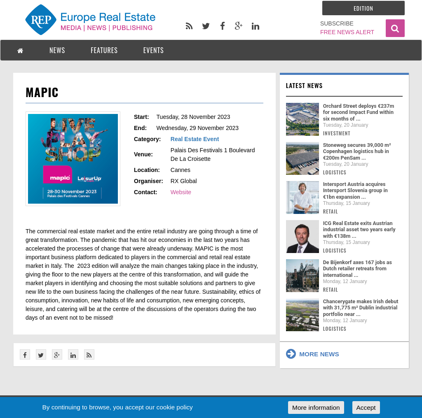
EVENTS (153, 50)
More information (316, 407)
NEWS (57, 50)
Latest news (304, 85)
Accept (366, 407)
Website (181, 192)
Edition (363, 8)
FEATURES (104, 50)
